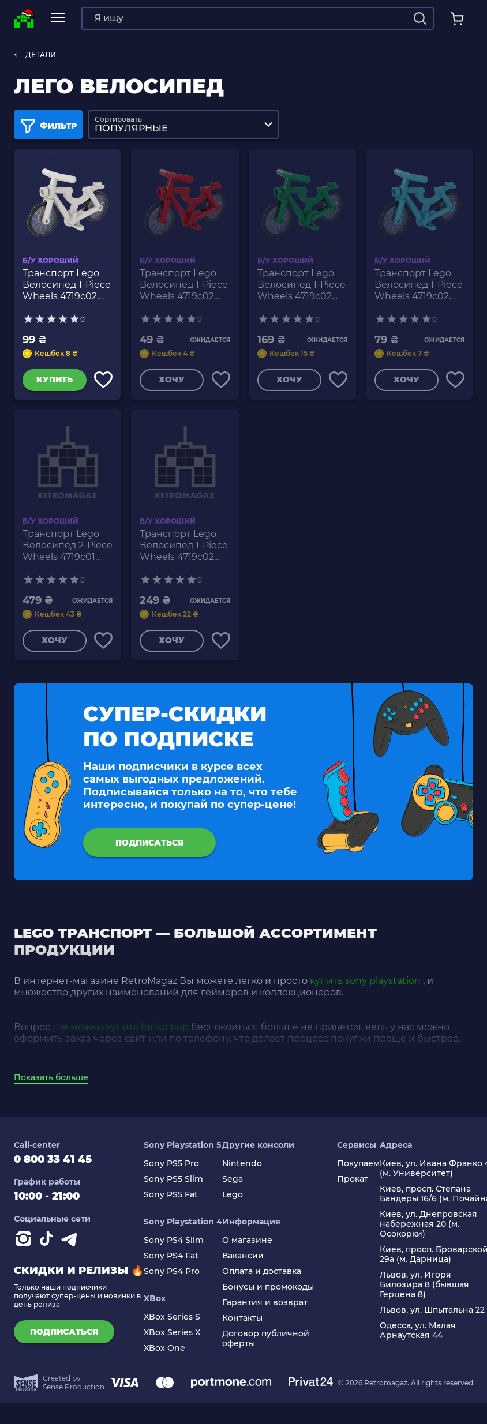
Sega (232, 1184)
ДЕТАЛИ (40, 54)
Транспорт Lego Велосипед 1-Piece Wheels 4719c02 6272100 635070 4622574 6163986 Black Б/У (184, 547)
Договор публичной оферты (265, 1343)
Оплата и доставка (261, 1276)
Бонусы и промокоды (268, 1292)
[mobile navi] (57, 18)
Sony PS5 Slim (173, 1184)
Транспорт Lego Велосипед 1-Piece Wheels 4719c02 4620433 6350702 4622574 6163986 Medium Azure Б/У (418, 285)
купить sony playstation (365, 985)
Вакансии (243, 1260)
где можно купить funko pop (121, 1031)
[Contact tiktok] (48, 1245)
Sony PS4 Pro (172, 1276)
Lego (232, 1199)
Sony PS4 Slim (174, 1245)
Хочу (171, 380)
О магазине (247, 1245)
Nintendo (242, 1168)
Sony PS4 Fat (171, 1260)
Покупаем (358, 1168)
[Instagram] (25, 1245)
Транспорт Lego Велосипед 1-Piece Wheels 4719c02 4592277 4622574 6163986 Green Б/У (301, 285)
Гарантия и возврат (265, 1307)
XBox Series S (172, 1322)
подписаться (149, 845)
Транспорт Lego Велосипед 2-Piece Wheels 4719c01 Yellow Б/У (68, 547)
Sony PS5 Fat (171, 1199)
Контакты (242, 1323)
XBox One (164, 1353)
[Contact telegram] (71, 1245)
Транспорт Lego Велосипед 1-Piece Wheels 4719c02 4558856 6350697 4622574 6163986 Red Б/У (184, 285)
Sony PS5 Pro (171, 1168)
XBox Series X (172, 1337)
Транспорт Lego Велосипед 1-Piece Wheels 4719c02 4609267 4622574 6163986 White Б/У (67, 285)
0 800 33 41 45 (53, 1164)
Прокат (352, 1184)
